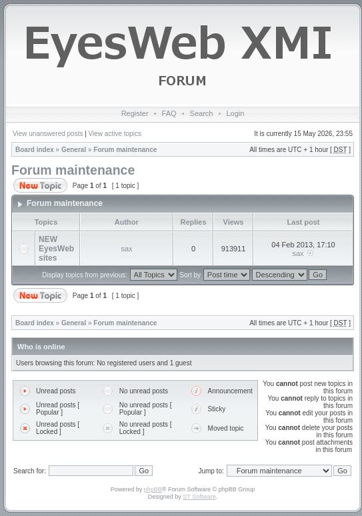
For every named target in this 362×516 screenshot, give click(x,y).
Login (235, 113)
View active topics (115, 133)
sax (126, 249)
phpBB (153, 489)
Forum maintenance (125, 149)
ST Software (199, 496)
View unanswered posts (48, 133)
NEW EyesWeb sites (56, 249)
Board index (34, 149)
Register (135, 113)
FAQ (169, 113)
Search (201, 113)
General (73, 149)
